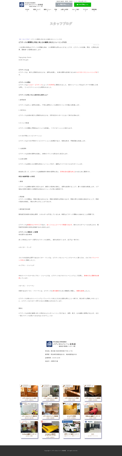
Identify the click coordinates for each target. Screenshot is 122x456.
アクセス (85, 9)
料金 (56, 9)
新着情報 (94, 9)
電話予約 (64, 4)
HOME (27, 9)
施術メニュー (47, 9)
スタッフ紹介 (75, 9)
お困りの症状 (64, 9)
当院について (36, 9)
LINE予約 (82, 4)
